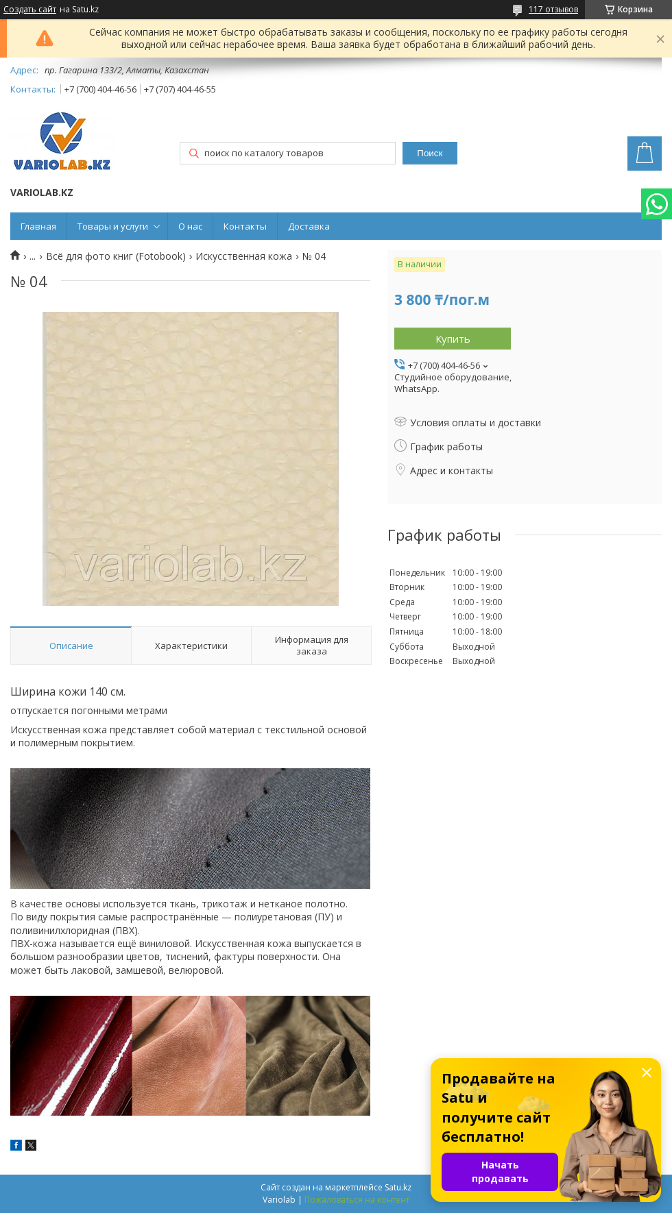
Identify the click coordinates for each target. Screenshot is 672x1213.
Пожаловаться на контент (356, 1199)
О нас (190, 226)
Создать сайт (29, 9)
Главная (38, 226)
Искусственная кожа (243, 256)
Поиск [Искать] (429, 153)
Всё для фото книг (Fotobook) (116, 256)
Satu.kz (398, 1187)
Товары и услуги (112, 226)
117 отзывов (553, 9)
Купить (452, 338)
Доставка (309, 226)
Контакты (245, 226)
